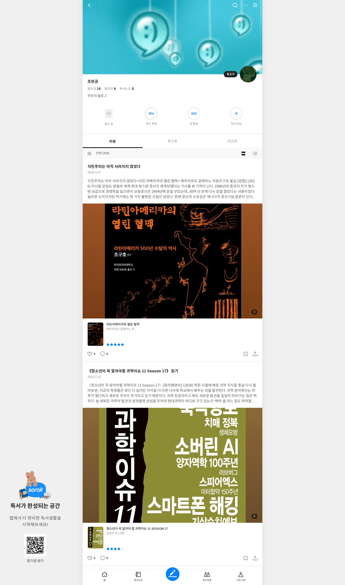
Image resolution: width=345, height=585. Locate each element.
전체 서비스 (255, 5)
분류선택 (89, 153)
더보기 (245, 5)
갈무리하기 (245, 354)
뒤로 (89, 5)
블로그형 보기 (243, 153)
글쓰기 (172, 574)
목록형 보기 (255, 153)
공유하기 (255, 354)
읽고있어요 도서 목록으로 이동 (108, 113)
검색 (235, 5)
